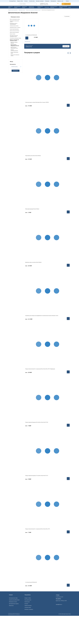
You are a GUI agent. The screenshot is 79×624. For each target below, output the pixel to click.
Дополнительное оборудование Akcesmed (15, 45)
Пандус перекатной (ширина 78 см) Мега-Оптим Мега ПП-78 (36, 475)
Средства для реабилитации (14, 599)
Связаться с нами (60, 1)
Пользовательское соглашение (14, 614)
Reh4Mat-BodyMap (14, 66)
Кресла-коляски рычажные (14, 32)
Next (70, 53)
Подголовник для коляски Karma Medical (33, 155)
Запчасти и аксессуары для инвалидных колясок (14, 40)
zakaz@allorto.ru (59, 604)
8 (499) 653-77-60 (44, 3)
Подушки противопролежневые (14, 50)
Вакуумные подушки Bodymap (14, 43)
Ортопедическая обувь (13, 597)
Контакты (26, 1)
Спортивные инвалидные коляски (15, 38)
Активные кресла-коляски (14, 25)
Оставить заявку (66, 46)
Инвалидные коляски (13, 601)
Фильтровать (15, 70)
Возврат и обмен (20, 1)
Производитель (15, 64)
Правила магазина (28, 605)
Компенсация (27, 601)
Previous (68, 53)
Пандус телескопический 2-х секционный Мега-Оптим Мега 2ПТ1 (37, 528)
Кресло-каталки (12, 33)
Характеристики (31, 41)
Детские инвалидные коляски (15, 19)
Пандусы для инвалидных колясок (15, 55)
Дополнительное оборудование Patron (14, 48)
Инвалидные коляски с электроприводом (13, 24)
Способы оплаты (32, 1)
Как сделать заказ (28, 599)
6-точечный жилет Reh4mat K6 (31, 34)
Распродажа (47, 1)
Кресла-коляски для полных (14, 30)
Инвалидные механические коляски (14, 21)
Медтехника (11, 605)
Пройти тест (58, 602)
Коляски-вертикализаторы (14, 29)
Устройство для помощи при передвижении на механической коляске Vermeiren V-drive (41, 315)
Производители (53, 1)
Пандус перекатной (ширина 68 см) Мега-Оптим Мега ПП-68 (36, 422)
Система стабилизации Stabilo (14, 53)
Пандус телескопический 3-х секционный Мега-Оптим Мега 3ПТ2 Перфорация (40, 368)
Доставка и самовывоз (40, 1)
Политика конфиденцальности (14, 613)
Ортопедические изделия (14, 603)
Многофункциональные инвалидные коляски (14, 36)
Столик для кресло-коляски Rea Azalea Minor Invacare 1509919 (37, 102)
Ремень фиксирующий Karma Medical (32, 208)
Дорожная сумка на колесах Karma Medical (33, 262)
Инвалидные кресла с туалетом (15, 27)
